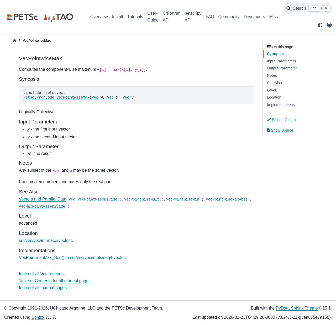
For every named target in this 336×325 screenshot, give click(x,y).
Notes (272, 75)
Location (274, 97)
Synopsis (275, 54)
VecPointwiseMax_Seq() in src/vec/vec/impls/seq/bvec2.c (72, 257)
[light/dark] (320, 25)
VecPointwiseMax (73, 97)
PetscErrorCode (38, 97)
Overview (99, 16)
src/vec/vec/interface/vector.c (46, 240)
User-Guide (153, 16)
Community (229, 16)
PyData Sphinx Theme (297, 308)
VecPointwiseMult (141, 199)
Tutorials (135, 16)
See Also (274, 83)
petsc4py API (193, 16)
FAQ (210, 16)
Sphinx (38, 317)
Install (117, 16)
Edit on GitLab (281, 120)
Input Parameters (281, 61)
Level (271, 90)
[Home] (14, 40)
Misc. (274, 16)
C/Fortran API (172, 16)
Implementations (281, 104)
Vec (95, 97)
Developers (254, 16)
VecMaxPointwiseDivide (42, 206)
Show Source (280, 130)
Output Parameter (282, 68)
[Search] (308, 8)
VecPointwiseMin (182, 199)
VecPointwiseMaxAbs (225, 199)
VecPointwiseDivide (97, 199)
